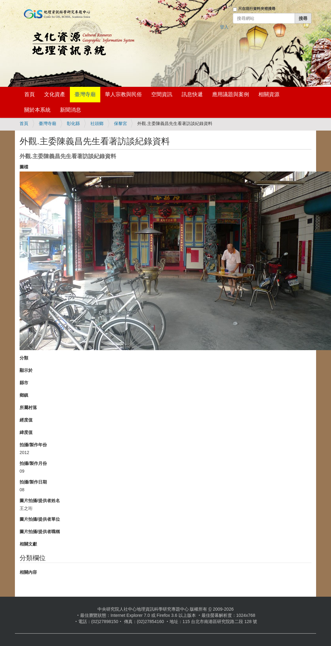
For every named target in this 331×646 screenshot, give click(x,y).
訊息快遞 (192, 94)
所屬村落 (28, 407)
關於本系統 (37, 110)
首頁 (29, 94)
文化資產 (54, 94)
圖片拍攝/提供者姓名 (40, 500)
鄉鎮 (24, 395)
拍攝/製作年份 (33, 444)
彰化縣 (73, 123)
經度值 (26, 419)
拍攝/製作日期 (33, 481)
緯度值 (26, 432)
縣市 (24, 382)
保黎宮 (120, 123)
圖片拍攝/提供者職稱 (40, 531)
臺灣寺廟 (85, 94)
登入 (224, 27)
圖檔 (24, 166)
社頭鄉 (96, 123)
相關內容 (28, 572)
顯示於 (26, 370)
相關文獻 (28, 543)
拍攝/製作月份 (33, 463)
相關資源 (268, 94)
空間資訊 (161, 94)
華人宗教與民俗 (123, 94)
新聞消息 (70, 110)
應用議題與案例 (230, 94)
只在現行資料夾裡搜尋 (256, 9)
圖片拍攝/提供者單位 (40, 519)
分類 (24, 357)
